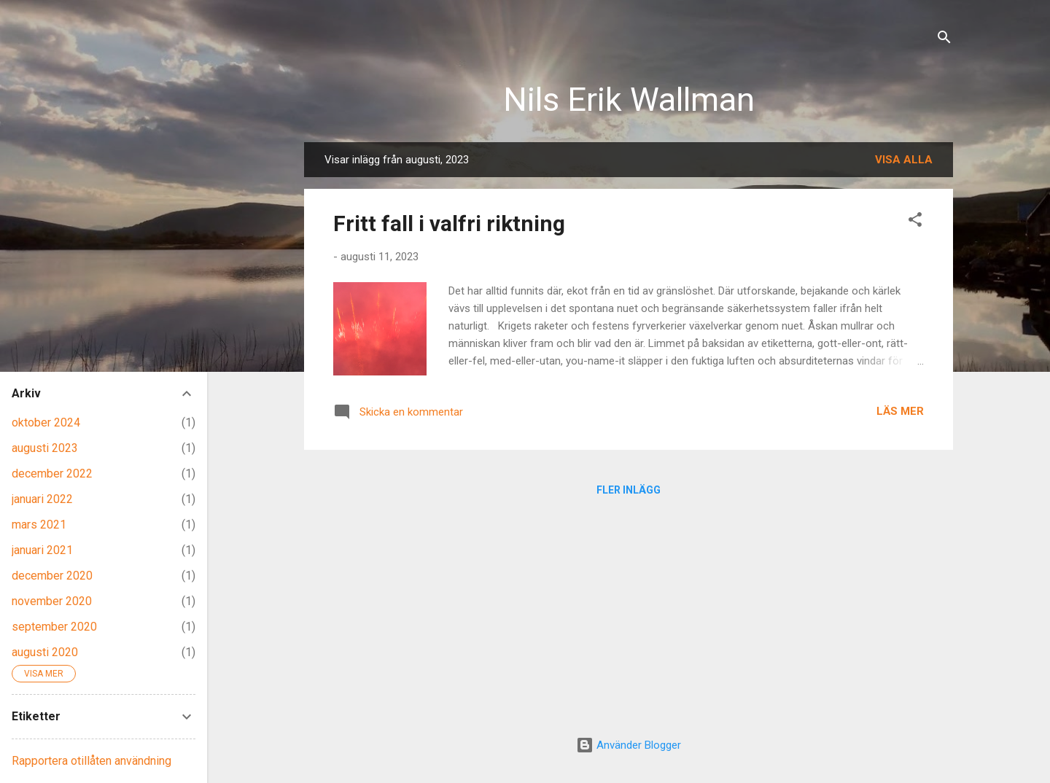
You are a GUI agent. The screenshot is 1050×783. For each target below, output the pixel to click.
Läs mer (900, 411)
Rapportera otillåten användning (91, 761)
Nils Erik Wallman (629, 99)
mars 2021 (39, 524)
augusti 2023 (45, 448)
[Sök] (944, 39)
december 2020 (52, 576)
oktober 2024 (46, 422)
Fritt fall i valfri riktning (449, 223)
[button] (915, 222)
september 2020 (54, 627)
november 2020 (52, 601)
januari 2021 (42, 550)
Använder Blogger (628, 745)
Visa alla (904, 159)
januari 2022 (42, 499)
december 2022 (52, 473)
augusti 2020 (45, 652)
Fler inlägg (628, 490)
